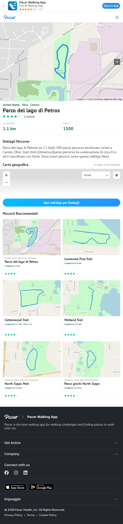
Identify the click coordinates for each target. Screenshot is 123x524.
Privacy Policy (13, 515)
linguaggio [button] (12, 499)
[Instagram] (16, 473)
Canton (34, 105)
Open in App (111, 5)
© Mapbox (80, 99)
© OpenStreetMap (95, 99)
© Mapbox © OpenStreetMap (107, 164)
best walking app (33, 424)
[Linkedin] (25, 473)
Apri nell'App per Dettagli (61, 203)
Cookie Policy (48, 515)
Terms (31, 515)
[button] (3, 6)
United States (11, 105)
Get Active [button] (12, 443)
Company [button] (11, 454)
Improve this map (113, 99)
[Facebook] (6, 473)
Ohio (25, 105)
